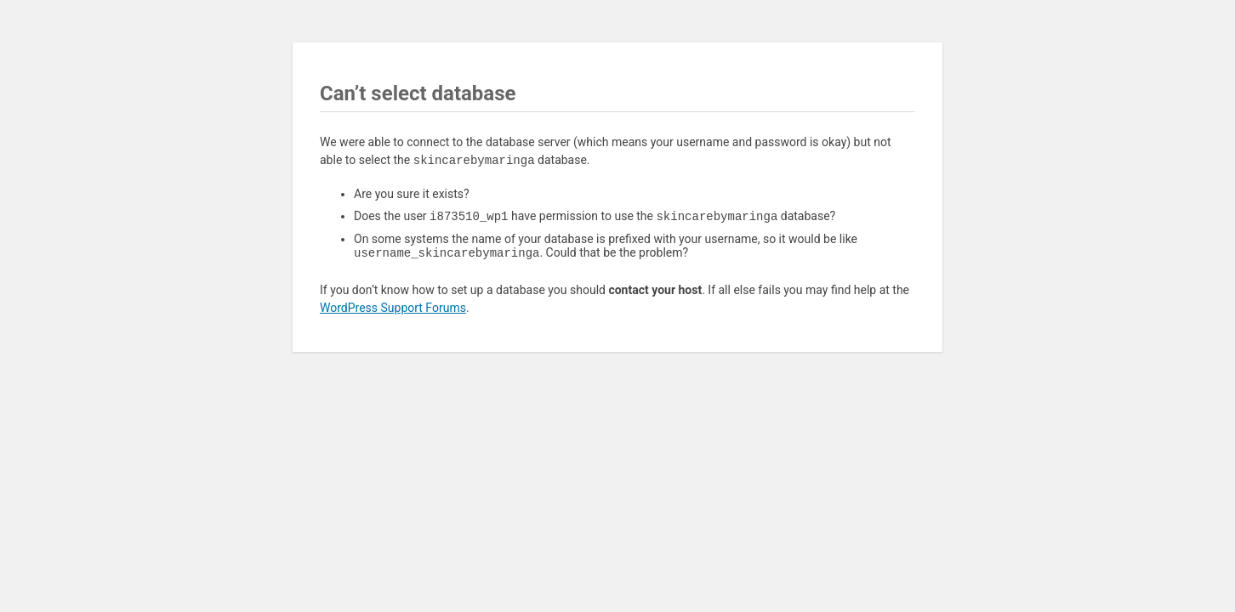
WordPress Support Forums (393, 311)
